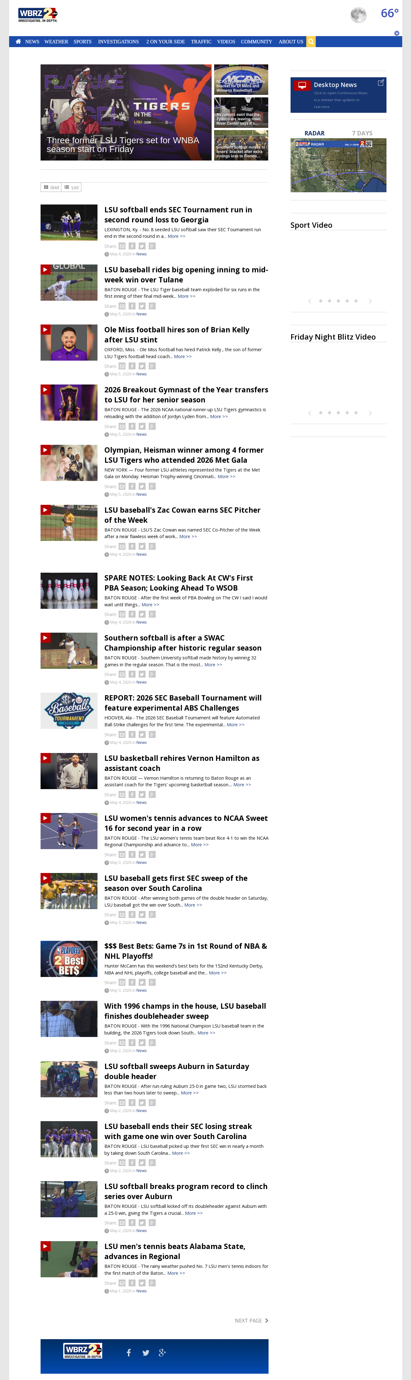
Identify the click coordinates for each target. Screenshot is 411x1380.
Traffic (201, 41)
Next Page (248, 1320)
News (32, 41)
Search (311, 41)
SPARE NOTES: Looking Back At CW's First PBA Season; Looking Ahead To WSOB (178, 583)
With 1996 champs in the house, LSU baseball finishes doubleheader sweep (185, 1011)
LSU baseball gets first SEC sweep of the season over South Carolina (175, 883)
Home (18, 41)
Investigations (118, 41)
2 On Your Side (165, 41)
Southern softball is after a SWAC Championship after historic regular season (183, 643)
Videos (226, 41)
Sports (83, 41)
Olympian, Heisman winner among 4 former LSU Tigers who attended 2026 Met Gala (184, 455)
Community (256, 41)
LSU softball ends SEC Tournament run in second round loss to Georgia (178, 215)
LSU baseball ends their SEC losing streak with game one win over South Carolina (178, 1131)
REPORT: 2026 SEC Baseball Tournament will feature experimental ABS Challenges (183, 703)
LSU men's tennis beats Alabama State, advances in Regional (175, 1251)
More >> (177, 236)
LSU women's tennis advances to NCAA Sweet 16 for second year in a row (186, 823)
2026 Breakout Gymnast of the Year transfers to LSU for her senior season (186, 395)
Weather (57, 41)
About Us (291, 41)
